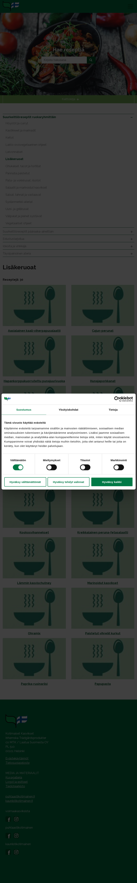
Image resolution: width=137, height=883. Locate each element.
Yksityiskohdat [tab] (68, 409)
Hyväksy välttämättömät (25, 482)
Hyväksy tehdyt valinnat (68, 482)
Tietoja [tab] (113, 409)
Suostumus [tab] (23, 409)
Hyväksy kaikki (112, 482)
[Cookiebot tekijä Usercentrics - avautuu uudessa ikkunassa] (117, 399)
